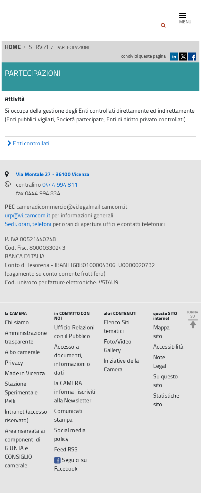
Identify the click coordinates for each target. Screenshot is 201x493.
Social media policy (70, 434)
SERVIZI (38, 47)
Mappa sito (161, 331)
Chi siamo (17, 322)
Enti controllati (28, 143)
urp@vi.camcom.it (27, 215)
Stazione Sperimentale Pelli (21, 392)
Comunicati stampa (68, 415)
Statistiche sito (166, 400)
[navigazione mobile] (185, 18)
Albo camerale (22, 352)
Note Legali (160, 361)
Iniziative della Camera (121, 365)
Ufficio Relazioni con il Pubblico (74, 331)
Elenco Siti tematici (117, 326)
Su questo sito (165, 380)
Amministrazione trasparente (26, 337)
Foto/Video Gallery (118, 345)
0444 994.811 (60, 184)
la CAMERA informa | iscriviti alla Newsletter (74, 391)
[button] (163, 25)
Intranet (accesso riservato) (26, 416)
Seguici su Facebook (70, 464)
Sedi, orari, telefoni (28, 224)
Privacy (14, 362)
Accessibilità (168, 346)
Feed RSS (66, 449)
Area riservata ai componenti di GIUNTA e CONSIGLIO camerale (25, 448)
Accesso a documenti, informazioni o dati (72, 359)
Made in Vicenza (25, 373)
